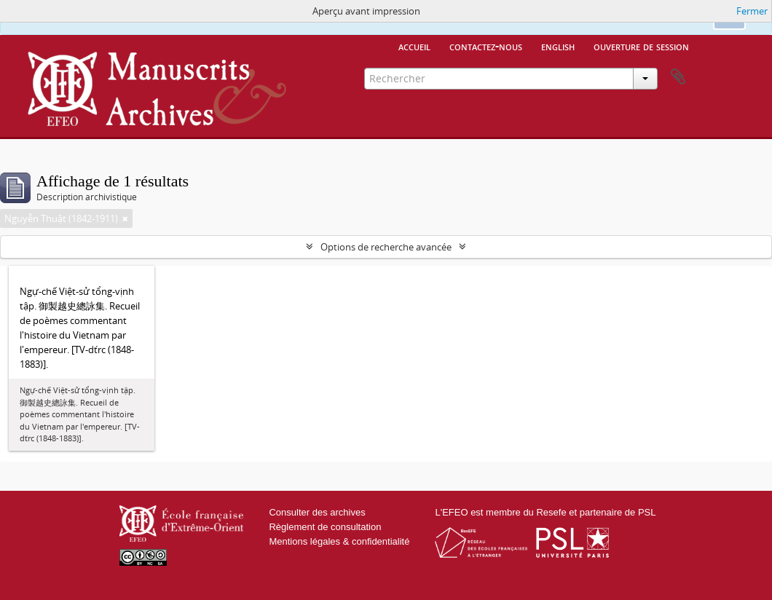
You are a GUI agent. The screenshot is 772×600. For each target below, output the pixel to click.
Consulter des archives (317, 512)
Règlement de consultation (325, 526)
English (558, 46)
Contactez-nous (485, 46)
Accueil (414, 46)
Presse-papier (678, 77)
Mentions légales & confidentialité (339, 541)
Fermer (752, 10)
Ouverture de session (641, 46)
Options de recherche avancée (386, 246)
